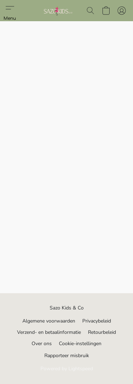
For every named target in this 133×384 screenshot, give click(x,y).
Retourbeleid (102, 332)
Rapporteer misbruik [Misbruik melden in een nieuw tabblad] (66, 355)
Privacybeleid (96, 321)
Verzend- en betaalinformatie (49, 332)
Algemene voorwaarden (48, 321)
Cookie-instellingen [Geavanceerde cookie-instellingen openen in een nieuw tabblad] (80, 343)
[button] (58, 10)
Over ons (42, 343)
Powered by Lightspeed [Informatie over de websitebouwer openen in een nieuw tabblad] (66, 368)
